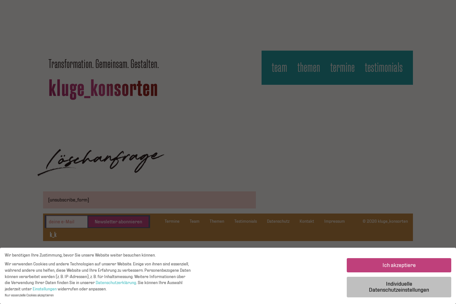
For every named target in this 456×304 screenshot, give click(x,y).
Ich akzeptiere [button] (399, 267)
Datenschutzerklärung (116, 284)
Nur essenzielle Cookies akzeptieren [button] (29, 297)
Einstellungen (45, 290)
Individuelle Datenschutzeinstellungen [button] (399, 289)
